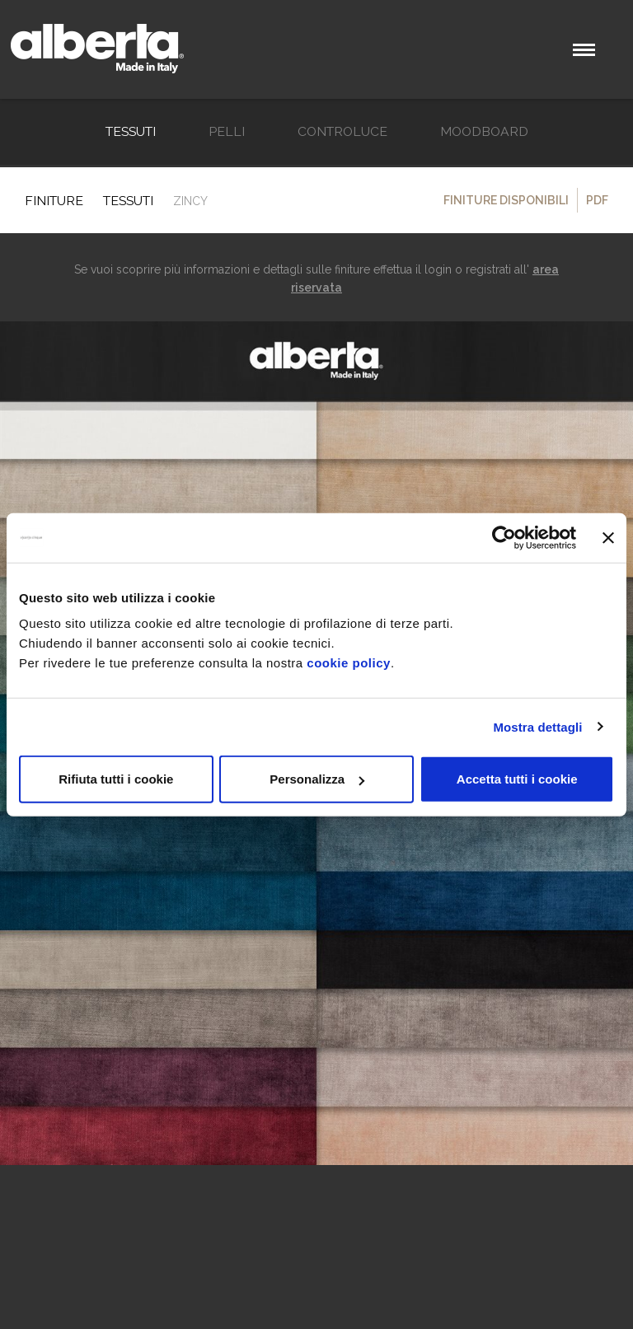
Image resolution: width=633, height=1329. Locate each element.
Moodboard (484, 131)
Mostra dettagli (537, 726)
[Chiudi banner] (608, 537)
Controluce (342, 131)
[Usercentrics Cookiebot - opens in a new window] (504, 537)
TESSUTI (131, 131)
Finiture (54, 200)
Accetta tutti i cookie (517, 779)
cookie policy (349, 663)
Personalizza (317, 779)
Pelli (227, 131)
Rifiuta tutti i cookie (116, 779)
